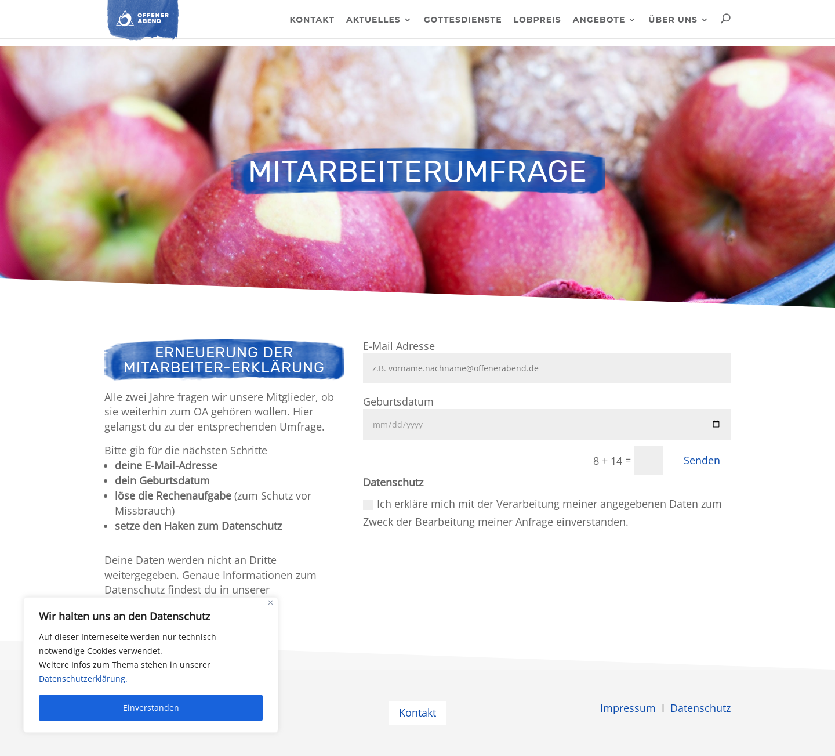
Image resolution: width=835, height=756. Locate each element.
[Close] (270, 602)
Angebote (599, 20)
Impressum (628, 708)
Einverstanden (151, 707)
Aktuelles (373, 20)
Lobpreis (537, 20)
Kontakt (311, 20)
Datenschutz (700, 708)
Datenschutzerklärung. (83, 678)
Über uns (673, 20)
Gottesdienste (463, 20)
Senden (702, 460)
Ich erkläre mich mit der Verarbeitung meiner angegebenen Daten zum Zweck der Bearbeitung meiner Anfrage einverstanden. (542, 513)
